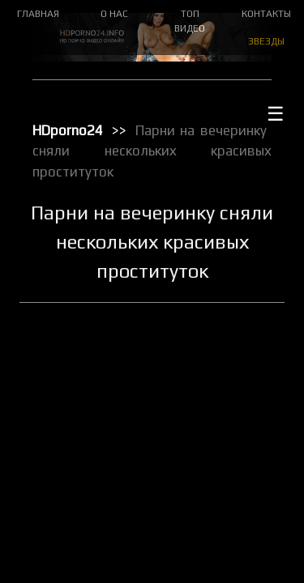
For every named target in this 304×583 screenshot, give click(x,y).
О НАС (114, 13)
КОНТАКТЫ (266, 13)
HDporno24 (67, 130)
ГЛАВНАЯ (38, 13)
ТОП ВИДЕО (189, 21)
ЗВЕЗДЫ (266, 41)
